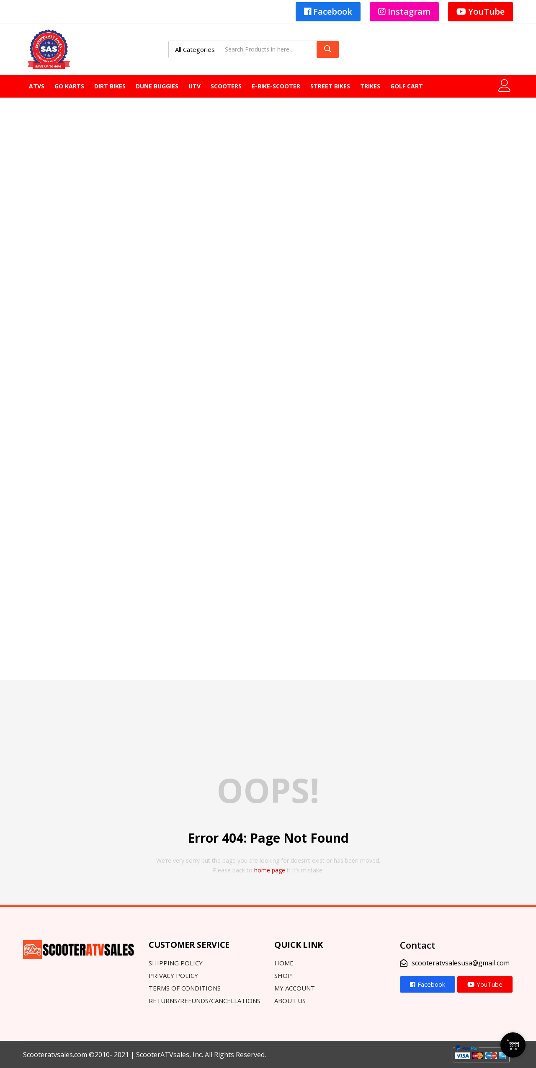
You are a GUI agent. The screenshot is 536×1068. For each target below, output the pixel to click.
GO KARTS (69, 86)
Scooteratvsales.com (55, 1054)
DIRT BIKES (110, 86)
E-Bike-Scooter (276, 86)
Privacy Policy (173, 975)
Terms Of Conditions (185, 988)
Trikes (370, 86)
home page (269, 870)
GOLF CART (406, 86)
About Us (290, 1000)
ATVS (36, 86)
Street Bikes (330, 86)
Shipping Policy (176, 963)
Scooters (226, 86)
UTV (194, 86)
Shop (283, 975)
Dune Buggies (157, 86)
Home (284, 963)
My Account (294, 988)
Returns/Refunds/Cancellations (204, 1000)
